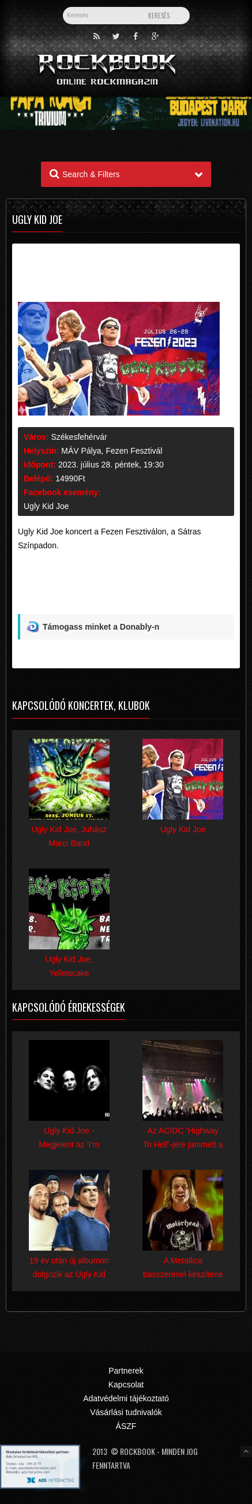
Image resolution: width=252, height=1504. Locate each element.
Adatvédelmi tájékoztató (126, 1398)
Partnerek (126, 1370)
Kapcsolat (126, 1384)
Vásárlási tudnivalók (126, 1412)
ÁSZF (126, 1426)
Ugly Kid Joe (46, 506)
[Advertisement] (126, 587)
